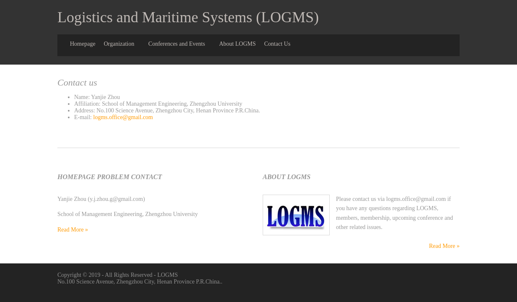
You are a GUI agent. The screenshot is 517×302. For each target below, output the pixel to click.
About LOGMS (237, 44)
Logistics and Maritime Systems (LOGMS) (188, 17)
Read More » (72, 229)
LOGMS (168, 275)
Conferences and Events (176, 44)
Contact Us (277, 44)
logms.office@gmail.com (123, 117)
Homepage (83, 44)
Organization (119, 44)
